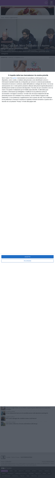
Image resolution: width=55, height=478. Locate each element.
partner (15, 78)
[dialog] (27, 239)
